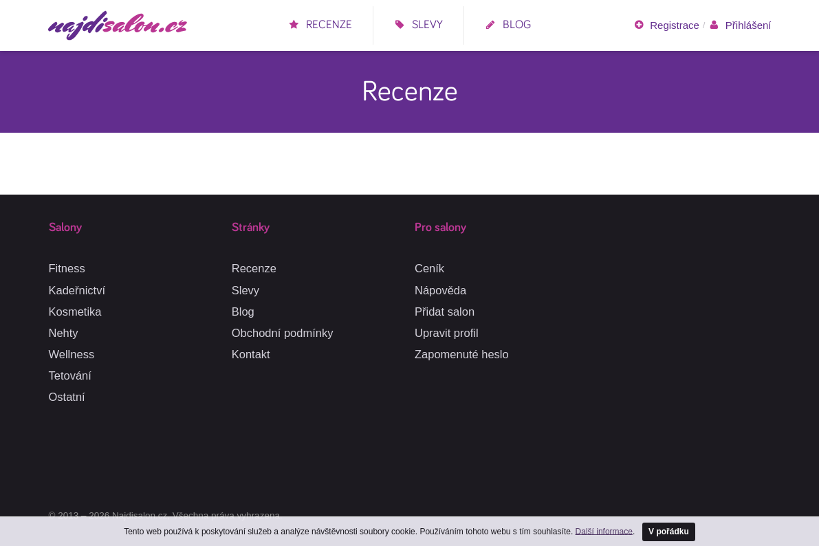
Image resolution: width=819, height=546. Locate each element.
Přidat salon (444, 311)
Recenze (320, 25)
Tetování (70, 375)
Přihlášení (739, 25)
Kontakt (251, 354)
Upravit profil (447, 333)
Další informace (604, 531)
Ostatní (67, 397)
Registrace (666, 25)
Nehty (63, 333)
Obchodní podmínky (283, 333)
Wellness (72, 354)
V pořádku (668, 531)
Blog (508, 25)
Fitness (67, 268)
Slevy (418, 25)
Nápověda (440, 290)
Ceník (429, 268)
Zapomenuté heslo (462, 354)
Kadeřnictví (77, 290)
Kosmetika (75, 311)
